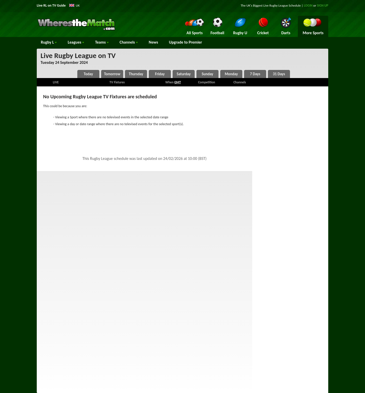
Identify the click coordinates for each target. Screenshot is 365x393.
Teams (102, 42)
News (153, 42)
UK (78, 5)
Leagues (76, 42)
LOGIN (308, 5)
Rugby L (49, 42)
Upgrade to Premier (185, 42)
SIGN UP (322, 5)
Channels (129, 42)
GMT (177, 82)
